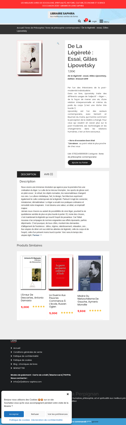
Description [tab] (28, 174)
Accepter (14, 414)
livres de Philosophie (34, 27)
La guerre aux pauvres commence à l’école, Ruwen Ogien (57, 300)
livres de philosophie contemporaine (63, 27)
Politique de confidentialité (25, 356)
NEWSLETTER (19, 368)
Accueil (20, 27)
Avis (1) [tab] (48, 174)
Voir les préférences (58, 414)
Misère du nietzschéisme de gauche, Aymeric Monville (88, 300)
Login (93, 21)
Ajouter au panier (80, 162)
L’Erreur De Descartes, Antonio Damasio (32, 297)
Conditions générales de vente (27, 352)
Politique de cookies (19, 420)
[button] (67, 394)
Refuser (35, 414)
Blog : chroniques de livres (25, 364)
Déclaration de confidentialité (47, 420)
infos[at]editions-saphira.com (27, 381)
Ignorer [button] (95, 421)
